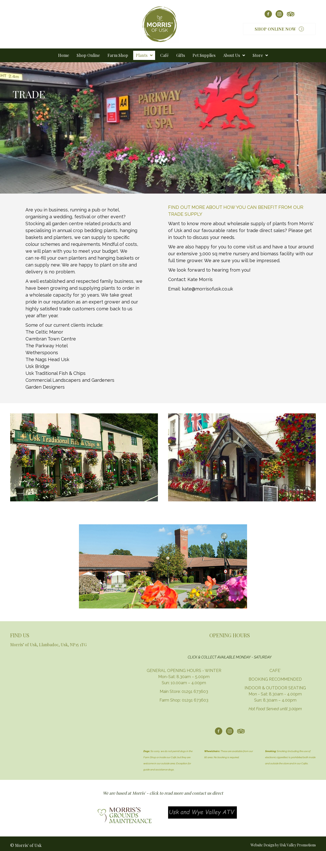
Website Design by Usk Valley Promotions (283, 845)
